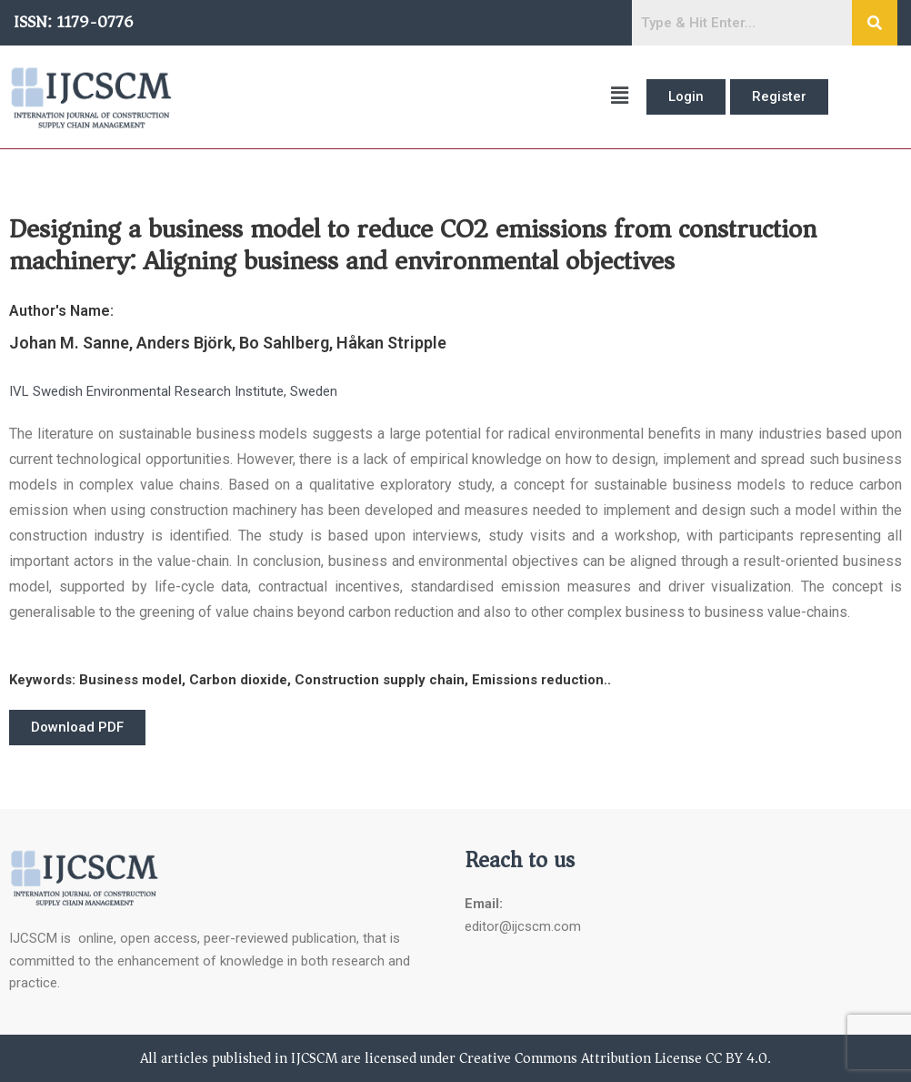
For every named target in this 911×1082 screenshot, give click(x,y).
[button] (409, 97)
